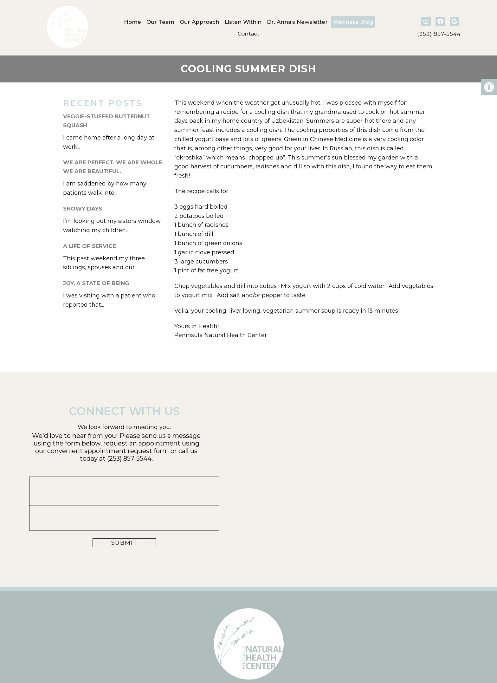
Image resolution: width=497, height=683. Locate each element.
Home (132, 22)
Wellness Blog (353, 22)
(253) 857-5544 (439, 34)
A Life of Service (89, 246)
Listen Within (243, 22)
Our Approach (199, 22)
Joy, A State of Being (96, 283)
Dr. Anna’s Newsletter (297, 22)
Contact (248, 33)
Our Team (160, 22)
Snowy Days (82, 208)
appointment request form (126, 451)
